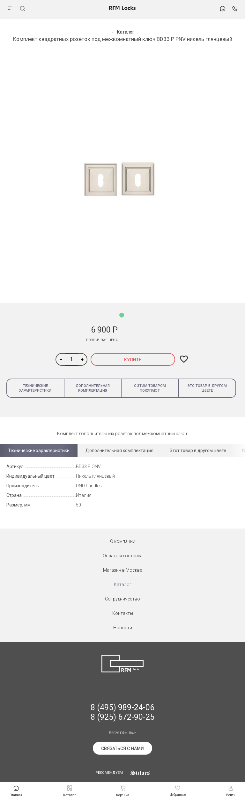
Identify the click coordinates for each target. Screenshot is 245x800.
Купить (133, 359)
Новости (122, 627)
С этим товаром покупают (150, 388)
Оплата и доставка (123, 555)
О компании (122, 541)
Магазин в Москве (122, 570)
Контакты (122, 613)
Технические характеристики (35, 388)
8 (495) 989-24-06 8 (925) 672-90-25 (122, 712)
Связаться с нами (122, 748)
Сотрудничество (122, 598)
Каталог (122, 584)
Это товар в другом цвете (207, 388)
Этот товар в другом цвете (197, 450)
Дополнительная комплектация (93, 388)
